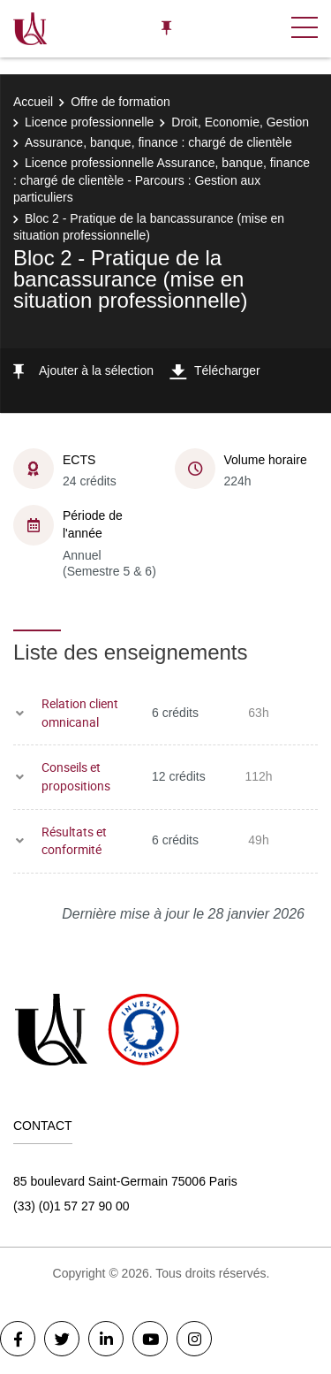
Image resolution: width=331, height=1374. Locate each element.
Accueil (33, 102)
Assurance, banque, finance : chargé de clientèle (158, 142)
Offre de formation (120, 102)
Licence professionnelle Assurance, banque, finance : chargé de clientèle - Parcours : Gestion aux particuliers (161, 180)
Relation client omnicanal (79, 712)
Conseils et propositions (75, 776)
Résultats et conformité (74, 841)
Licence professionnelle (89, 122)
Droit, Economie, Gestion (240, 122)
